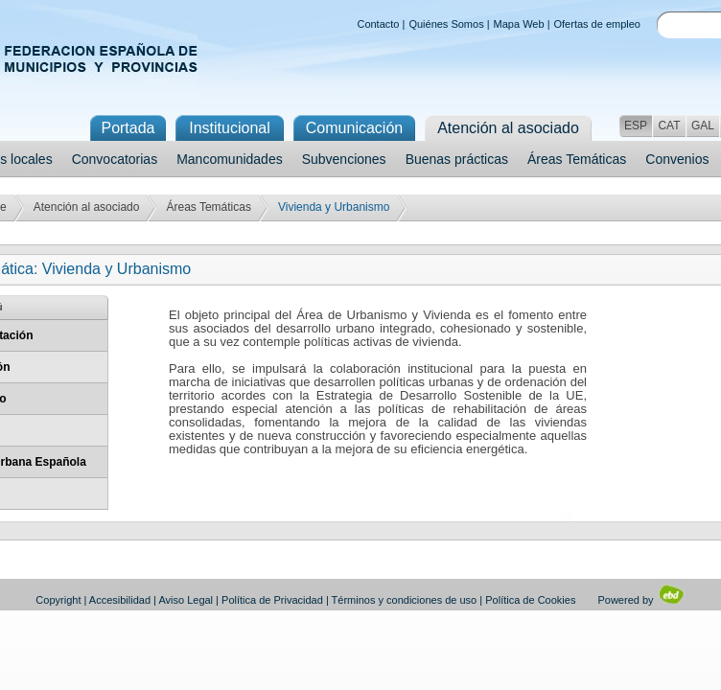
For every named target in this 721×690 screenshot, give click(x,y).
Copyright (58, 600)
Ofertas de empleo (597, 24)
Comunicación (354, 128)
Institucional (229, 128)
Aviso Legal (185, 600)
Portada (127, 128)
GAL (702, 125)
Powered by (641, 600)
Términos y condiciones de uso (404, 600)
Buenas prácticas (457, 159)
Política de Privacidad (272, 600)
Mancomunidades (229, 159)
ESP (635, 125)
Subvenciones (344, 159)
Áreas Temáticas (576, 159)
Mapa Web (519, 24)
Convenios (677, 159)
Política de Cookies (530, 600)
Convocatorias (115, 159)
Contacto (378, 24)
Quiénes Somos (445, 24)
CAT (669, 125)
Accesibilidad (120, 600)
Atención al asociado (87, 207)
